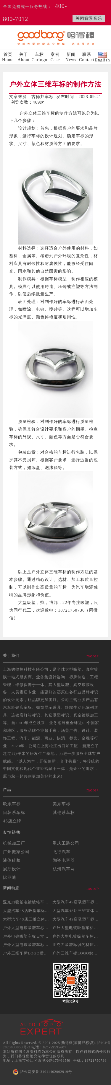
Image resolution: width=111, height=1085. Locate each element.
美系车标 (61, 803)
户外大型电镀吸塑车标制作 (28, 928)
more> (92, 656)
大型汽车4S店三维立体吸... (77, 910)
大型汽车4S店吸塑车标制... (28, 910)
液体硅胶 (12, 860)
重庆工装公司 (66, 843)
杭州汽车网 (64, 868)
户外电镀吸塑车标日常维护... (30, 936)
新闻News (70, 57)
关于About (23, 57)
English (102, 57)
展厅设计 (12, 868)
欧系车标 (12, 803)
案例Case (55, 57)
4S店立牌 (12, 821)
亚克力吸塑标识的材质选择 (77, 944)
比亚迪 (9, 877)
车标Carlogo (39, 57)
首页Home (8, 57)
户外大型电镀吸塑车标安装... (79, 928)
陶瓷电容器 (64, 860)
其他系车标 (64, 812)
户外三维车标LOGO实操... (76, 953)
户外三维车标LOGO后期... (27, 953)
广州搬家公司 (16, 851)
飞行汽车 (61, 851)
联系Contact (86, 57)
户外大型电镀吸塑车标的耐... (30, 944)
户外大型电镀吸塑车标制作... (79, 936)
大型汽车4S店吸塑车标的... (77, 902)
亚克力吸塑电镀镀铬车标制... (30, 902)
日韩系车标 (14, 812)
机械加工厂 (14, 843)
